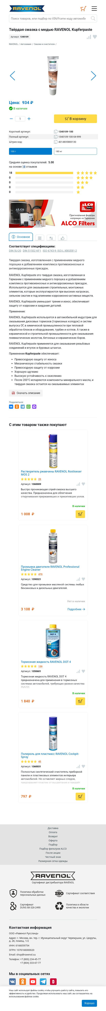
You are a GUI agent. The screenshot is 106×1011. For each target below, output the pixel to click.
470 (40, 574)
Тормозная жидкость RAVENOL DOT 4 (46, 662)
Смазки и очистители (44, 44)
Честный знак (53, 856)
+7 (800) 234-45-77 (30, 959)
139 (40, 666)
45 (39, 761)
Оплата (53, 832)
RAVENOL (13, 44)
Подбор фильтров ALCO (53, 848)
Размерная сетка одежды (52, 861)
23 (39, 479)
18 (23, 166)
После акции (53, 852)
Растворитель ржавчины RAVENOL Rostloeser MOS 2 (51, 473)
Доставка (53, 828)
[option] (53, 75)
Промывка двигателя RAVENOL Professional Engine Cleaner (50, 568)
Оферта (53, 840)
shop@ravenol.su (26, 954)
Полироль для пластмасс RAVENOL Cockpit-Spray (50, 755)
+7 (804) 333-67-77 (30, 962)
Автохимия (25, 44)
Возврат (53, 836)
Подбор (53, 844)
